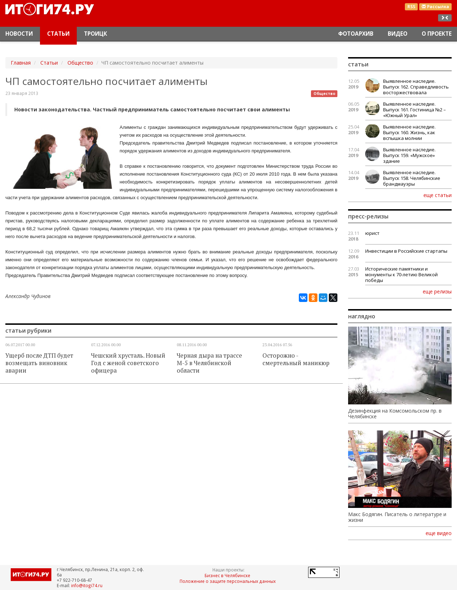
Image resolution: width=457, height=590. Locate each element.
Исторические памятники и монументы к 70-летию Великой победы (401, 274)
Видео (397, 33)
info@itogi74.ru (86, 585)
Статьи (58, 33)
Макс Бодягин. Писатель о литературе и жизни (397, 517)
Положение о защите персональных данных (228, 581)
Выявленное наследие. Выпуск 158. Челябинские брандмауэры (411, 178)
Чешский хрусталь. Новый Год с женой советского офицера (128, 363)
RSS (411, 6)
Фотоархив (355, 33)
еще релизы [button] (437, 291)
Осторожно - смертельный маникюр (296, 359)
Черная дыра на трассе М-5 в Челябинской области (209, 363)
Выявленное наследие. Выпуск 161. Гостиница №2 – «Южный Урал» (414, 109)
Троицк (95, 33)
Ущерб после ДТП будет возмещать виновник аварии (39, 363)
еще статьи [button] (437, 195)
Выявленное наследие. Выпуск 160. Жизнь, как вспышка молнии (409, 132)
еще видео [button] (439, 533)
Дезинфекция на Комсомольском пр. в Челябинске (395, 413)
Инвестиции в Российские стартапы (406, 251)
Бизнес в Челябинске (227, 575)
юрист (372, 233)
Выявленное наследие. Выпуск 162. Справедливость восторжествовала (416, 87)
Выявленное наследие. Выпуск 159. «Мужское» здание (409, 155)
